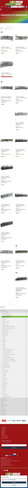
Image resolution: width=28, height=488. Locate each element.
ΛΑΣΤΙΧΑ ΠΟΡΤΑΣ (5, 364)
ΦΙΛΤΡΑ (3, 391)
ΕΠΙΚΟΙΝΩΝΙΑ (3, 431)
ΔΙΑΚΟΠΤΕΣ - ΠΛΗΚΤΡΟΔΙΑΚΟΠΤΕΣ (8, 328)
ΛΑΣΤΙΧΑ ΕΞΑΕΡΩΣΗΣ (6, 355)
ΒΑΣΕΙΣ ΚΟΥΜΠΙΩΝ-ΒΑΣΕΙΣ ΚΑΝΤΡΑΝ (8, 326)
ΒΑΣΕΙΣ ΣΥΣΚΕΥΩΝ (5, 324)
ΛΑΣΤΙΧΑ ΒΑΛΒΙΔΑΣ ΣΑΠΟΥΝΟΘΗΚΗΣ (8, 354)
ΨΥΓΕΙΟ (2, 403)
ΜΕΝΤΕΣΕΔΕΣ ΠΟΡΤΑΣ (6, 367)
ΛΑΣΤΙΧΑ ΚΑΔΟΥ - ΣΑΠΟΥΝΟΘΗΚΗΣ (8, 359)
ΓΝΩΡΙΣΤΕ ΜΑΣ (4, 429)
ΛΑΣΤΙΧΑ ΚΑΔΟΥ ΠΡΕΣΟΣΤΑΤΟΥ (7, 357)
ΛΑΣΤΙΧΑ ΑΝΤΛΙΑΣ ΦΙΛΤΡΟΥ (7, 351)
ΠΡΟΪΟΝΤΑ (3, 430)
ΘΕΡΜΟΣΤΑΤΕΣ (5, 334)
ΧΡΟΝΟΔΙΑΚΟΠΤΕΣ (5, 395)
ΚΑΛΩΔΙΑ (3, 337)
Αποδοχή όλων (14, 482)
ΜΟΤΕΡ (3, 369)
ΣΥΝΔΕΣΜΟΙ (4, 385)
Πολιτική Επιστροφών (5, 436)
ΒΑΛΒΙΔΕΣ (4, 323)
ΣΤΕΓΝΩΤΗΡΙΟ (3, 398)
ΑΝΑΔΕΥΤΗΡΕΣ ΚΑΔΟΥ (6, 316)
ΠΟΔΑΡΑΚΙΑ (4, 375)
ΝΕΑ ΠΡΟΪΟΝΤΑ (3, 310)
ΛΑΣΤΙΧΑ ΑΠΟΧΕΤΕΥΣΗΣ (6, 352)
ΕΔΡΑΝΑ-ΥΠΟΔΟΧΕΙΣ (5, 329)
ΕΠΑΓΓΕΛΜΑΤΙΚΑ (4, 413)
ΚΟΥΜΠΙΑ (3, 347)
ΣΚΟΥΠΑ (2, 408)
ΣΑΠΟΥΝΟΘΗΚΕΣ (5, 383)
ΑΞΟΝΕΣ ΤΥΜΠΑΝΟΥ (5, 321)
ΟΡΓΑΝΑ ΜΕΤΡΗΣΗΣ (5, 370)
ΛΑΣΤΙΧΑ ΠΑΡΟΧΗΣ (5, 362)
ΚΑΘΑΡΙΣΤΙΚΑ (4, 341)
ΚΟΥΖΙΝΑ (2, 401)
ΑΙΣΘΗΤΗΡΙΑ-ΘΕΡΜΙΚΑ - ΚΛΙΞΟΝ (7, 315)
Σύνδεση (5, 6)
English (2, 6)
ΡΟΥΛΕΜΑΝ (4, 382)
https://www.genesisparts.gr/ (8, 465)
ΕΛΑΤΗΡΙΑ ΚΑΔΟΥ (5, 331)
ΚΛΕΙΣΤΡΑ (4, 344)
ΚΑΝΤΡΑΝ (4, 339)
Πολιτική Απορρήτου (5, 437)
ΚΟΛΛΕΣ (3, 346)
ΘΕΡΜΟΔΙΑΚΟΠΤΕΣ (5, 333)
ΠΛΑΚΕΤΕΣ (4, 373)
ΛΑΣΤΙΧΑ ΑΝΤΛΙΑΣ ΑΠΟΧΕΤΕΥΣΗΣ (8, 349)
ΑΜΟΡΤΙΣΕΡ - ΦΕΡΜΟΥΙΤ (6, 313)
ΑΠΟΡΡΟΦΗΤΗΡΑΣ (4, 404)
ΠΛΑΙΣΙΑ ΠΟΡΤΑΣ (5, 372)
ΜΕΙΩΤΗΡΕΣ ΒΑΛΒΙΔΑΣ (6, 365)
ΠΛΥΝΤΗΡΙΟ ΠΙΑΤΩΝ (4, 400)
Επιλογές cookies (4, 438)
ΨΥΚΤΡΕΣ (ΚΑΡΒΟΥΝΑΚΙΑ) (6, 396)
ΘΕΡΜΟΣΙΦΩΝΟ (3, 409)
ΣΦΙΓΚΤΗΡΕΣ (4, 387)
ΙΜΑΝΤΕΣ (3, 336)
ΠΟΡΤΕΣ (3, 377)
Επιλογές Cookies (13, 479)
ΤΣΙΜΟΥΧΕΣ (4, 390)
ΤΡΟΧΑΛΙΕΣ (4, 388)
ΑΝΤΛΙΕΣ (3, 319)
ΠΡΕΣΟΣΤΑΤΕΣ (4, 378)
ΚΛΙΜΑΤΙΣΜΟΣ (3, 411)
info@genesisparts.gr (6, 464)
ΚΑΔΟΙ (3, 342)
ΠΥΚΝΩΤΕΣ (4, 380)
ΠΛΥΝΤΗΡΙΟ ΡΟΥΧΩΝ (5, 15)
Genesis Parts (4, 433)
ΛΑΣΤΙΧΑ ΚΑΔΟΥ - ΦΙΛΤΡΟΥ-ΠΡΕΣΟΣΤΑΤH (9, 360)
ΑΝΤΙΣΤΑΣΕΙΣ (4, 318)
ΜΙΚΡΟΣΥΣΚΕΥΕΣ (4, 406)
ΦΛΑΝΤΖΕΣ (4, 393)
